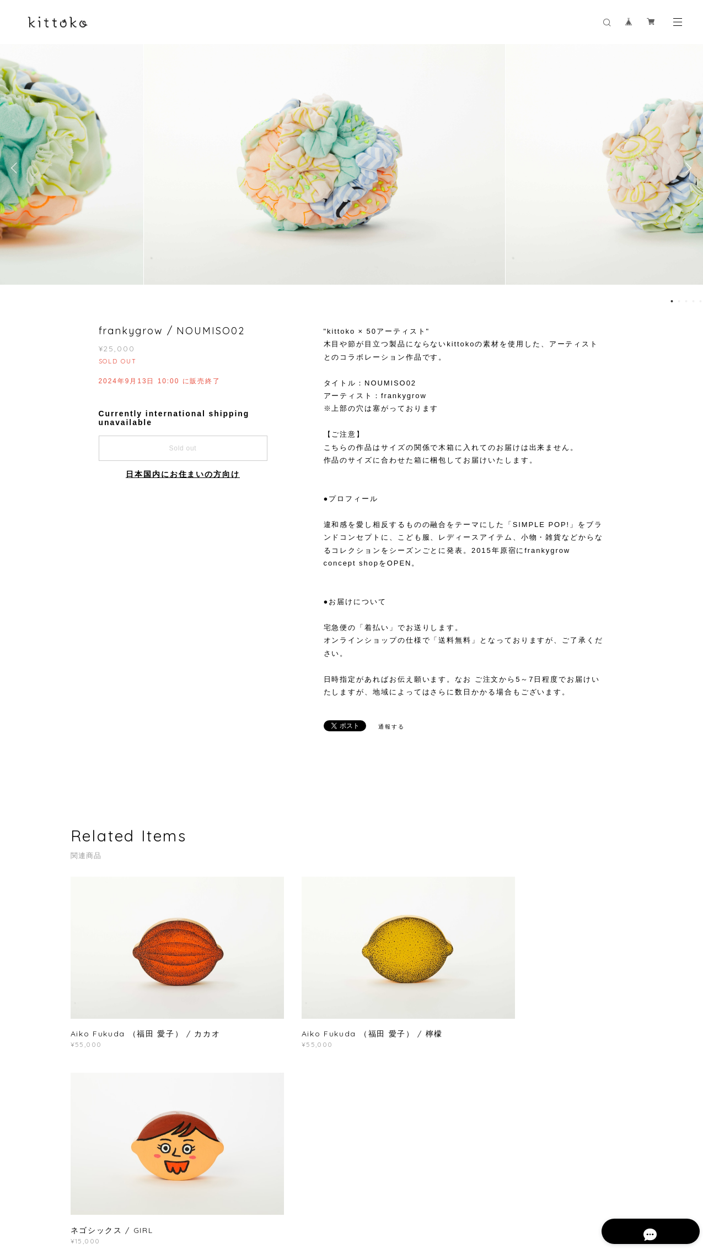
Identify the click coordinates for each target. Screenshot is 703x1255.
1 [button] (671, 301)
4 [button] (693, 301)
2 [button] (679, 301)
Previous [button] (16, 167)
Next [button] (686, 167)
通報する (391, 727)
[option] (351, 168)
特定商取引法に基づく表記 (251, 1195)
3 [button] (686, 301)
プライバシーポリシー (167, 1195)
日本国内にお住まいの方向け (183, 474)
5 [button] (700, 301)
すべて (105, 1099)
